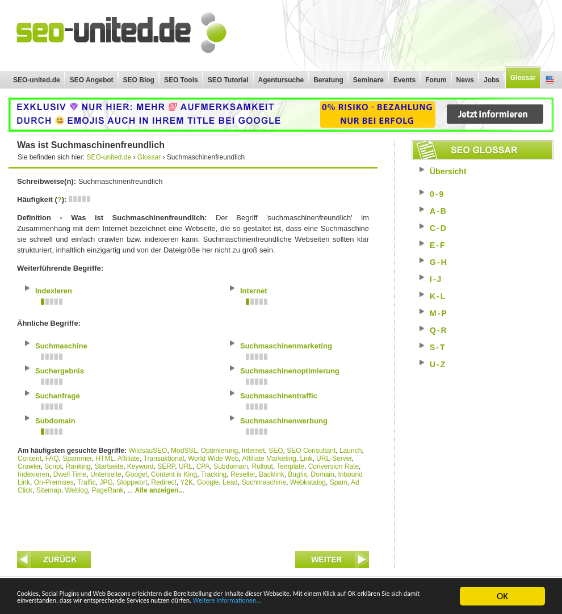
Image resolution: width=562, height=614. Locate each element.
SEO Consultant (311, 451)
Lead (230, 482)
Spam (338, 482)
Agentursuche (281, 80)
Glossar (523, 78)
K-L (438, 296)
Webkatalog (308, 482)
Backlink (271, 474)
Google (208, 482)
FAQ (52, 458)
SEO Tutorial (228, 80)
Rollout (262, 466)
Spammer (76, 458)
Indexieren (33, 474)
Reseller (242, 474)
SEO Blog (138, 80)
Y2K (186, 482)
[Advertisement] (193, 520)
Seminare (368, 80)
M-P (439, 313)
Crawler (29, 466)
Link (306, 458)
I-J (436, 279)
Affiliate (129, 458)
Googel (136, 474)
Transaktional (164, 458)
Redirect (164, 482)
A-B (438, 211)
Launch (350, 451)
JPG (106, 482)
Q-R (439, 330)
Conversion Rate (333, 466)
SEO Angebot (92, 80)
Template (290, 466)
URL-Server (334, 458)
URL (185, 466)
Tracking (214, 474)
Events (404, 80)
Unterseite (105, 474)
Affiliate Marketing (269, 458)
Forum (435, 80)
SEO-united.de (36, 80)
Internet (253, 451)
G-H (439, 262)
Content (29, 458)
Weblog (76, 490)
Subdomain (230, 466)
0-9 (437, 194)
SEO (276, 451)
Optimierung (219, 451)
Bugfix (297, 474)
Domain (322, 474)
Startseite (108, 466)
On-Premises (54, 482)
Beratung (328, 80)
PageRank (108, 490)
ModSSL (184, 451)
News (465, 80)
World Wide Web (213, 458)
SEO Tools (181, 80)
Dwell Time (70, 474)
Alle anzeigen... (159, 490)
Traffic (86, 482)
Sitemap (48, 490)
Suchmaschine (263, 482)
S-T (438, 347)
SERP (166, 466)
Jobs (492, 80)
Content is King (174, 474)
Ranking (78, 466)
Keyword (140, 466)
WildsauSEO (147, 451)
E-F (438, 245)
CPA (203, 466)
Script (53, 466)
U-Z (438, 364)
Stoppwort (132, 482)
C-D (438, 228)
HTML (104, 458)
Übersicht (448, 171)
